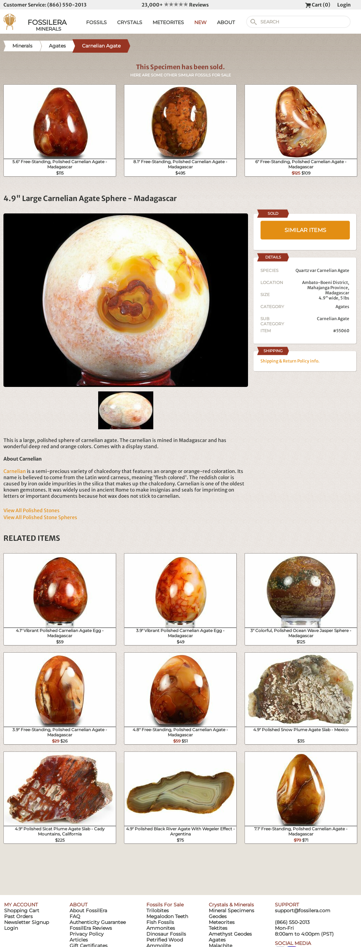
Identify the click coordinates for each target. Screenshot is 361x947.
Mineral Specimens (231, 910)
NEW (200, 22)
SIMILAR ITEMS (305, 230)
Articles (79, 940)
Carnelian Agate (333, 318)
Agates (342, 306)
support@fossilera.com (302, 910)
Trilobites (157, 910)
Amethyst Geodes (230, 934)
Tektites (218, 928)
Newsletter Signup (26, 922)
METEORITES (168, 22)
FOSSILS (96, 22)
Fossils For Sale (165, 905)
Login (344, 5)
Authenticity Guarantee (98, 922)
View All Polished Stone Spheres (40, 517)
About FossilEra (88, 910)
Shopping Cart (21, 910)
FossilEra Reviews (91, 928)
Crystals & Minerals (231, 905)
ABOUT (226, 22)
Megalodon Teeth (167, 916)
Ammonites (160, 928)
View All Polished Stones (31, 510)
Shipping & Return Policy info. (290, 361)
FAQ (75, 916)
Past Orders (18, 916)
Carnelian (14, 471)
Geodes (218, 916)
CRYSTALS (129, 22)
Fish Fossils (160, 922)
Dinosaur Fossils (166, 934)
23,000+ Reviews (175, 5)
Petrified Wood (164, 940)
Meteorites (222, 922)
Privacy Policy (87, 934)
